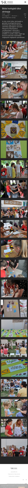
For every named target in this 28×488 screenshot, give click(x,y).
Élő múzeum (14, 15)
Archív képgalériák (5, 15)
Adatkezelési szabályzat (14, 476)
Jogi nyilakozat (14, 471)
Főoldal (3, 14)
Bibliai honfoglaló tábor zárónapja (9, 17)
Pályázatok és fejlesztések (14, 474)
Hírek (8, 14)
